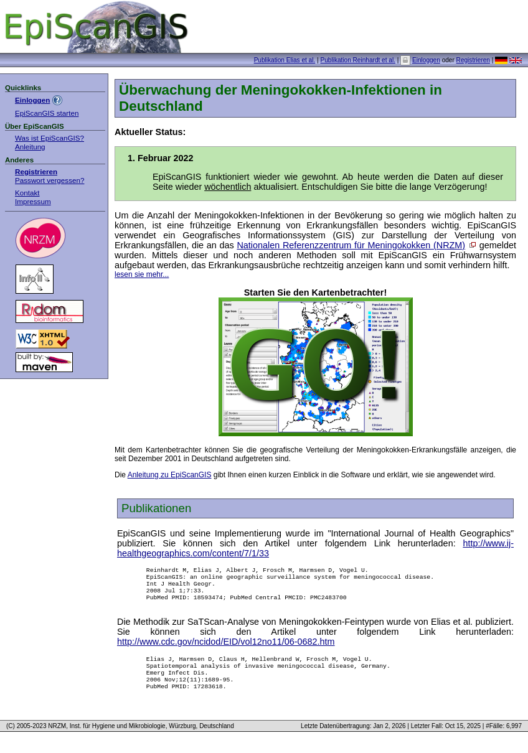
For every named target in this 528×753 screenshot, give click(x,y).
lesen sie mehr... (142, 274)
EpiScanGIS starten (46, 113)
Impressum (33, 201)
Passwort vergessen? (49, 180)
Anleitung (30, 147)
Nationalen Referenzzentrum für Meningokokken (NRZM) (351, 245)
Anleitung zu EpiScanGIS (170, 474)
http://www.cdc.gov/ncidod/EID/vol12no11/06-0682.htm (226, 649)
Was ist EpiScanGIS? (49, 138)
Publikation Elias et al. (285, 60)
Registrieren (473, 60)
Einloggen (426, 60)
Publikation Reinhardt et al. (357, 60)
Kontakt (27, 193)
